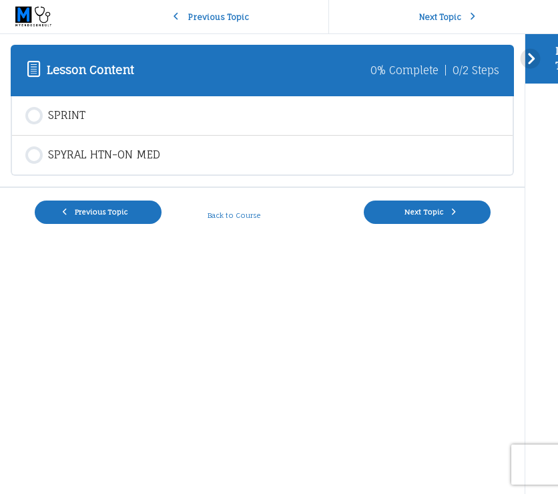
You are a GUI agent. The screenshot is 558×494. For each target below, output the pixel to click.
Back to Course (235, 215)
